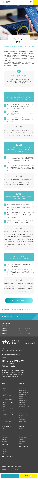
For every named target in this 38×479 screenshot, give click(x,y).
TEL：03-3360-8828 (7, 374)
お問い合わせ (18, 466)
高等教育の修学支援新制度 (24, 411)
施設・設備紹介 (22, 441)
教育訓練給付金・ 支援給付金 (25, 406)
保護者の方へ (5, 330)
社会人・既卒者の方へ (24, 328)
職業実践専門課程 (23, 437)
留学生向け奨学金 (23, 417)
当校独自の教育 (22, 428)
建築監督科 (5, 388)
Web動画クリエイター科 (8, 414)
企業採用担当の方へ (24, 333)
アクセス (21, 443)
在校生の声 (4, 461)
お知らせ (4, 466)
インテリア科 (5, 392)
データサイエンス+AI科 (8, 408)
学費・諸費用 (22, 402)
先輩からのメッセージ (24, 419)
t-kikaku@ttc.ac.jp (12, 377)
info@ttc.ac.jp (9, 366)
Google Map (6, 348)
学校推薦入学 (22, 396)
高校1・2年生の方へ (24, 326)
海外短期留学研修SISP (7, 430)
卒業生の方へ (22, 330)
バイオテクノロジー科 (7, 423)
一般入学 (21, 398)
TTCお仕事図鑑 (5, 453)
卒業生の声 (4, 459)
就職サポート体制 (6, 447)
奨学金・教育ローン (23, 409)
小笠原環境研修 (5, 437)
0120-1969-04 (16, 361)
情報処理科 (5, 404)
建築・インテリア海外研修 (7, 433)
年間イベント (5, 428)
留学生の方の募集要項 (24, 413)
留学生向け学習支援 (23, 415)
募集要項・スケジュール (24, 388)
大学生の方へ (5, 328)
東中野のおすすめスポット (7, 441)
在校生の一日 (5, 439)
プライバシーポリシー (6, 469)
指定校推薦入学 (22, 394)
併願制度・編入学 (23, 400)
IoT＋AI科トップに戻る (19, 301)
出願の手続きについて (24, 390)
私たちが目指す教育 (23, 430)
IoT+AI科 (5, 406)
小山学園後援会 (5, 451)
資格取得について (6, 449)
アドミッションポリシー (24, 386)
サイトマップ (15, 469)
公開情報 (21, 439)
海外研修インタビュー (6, 435)
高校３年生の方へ (6, 326)
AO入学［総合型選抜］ (24, 392)
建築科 (4, 390)
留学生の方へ (5, 333)
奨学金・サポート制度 (24, 404)
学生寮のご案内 (22, 421)
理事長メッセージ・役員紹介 (25, 435)
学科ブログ (10, 466)
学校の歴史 (21, 433)
